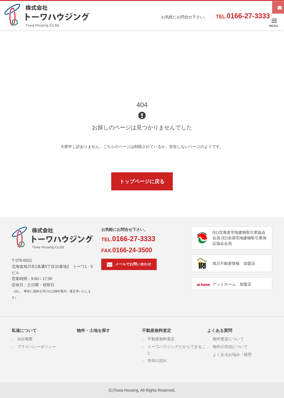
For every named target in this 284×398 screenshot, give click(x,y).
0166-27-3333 (248, 16)
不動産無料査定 (156, 330)
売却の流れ (157, 360)
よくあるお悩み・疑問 (232, 354)
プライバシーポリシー (36, 346)
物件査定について (228, 339)
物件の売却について (230, 346)
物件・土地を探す (93, 330)
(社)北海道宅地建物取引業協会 (238, 232)
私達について (24, 330)
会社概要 (25, 339)
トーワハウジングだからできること (176, 349)
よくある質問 (219, 330)
